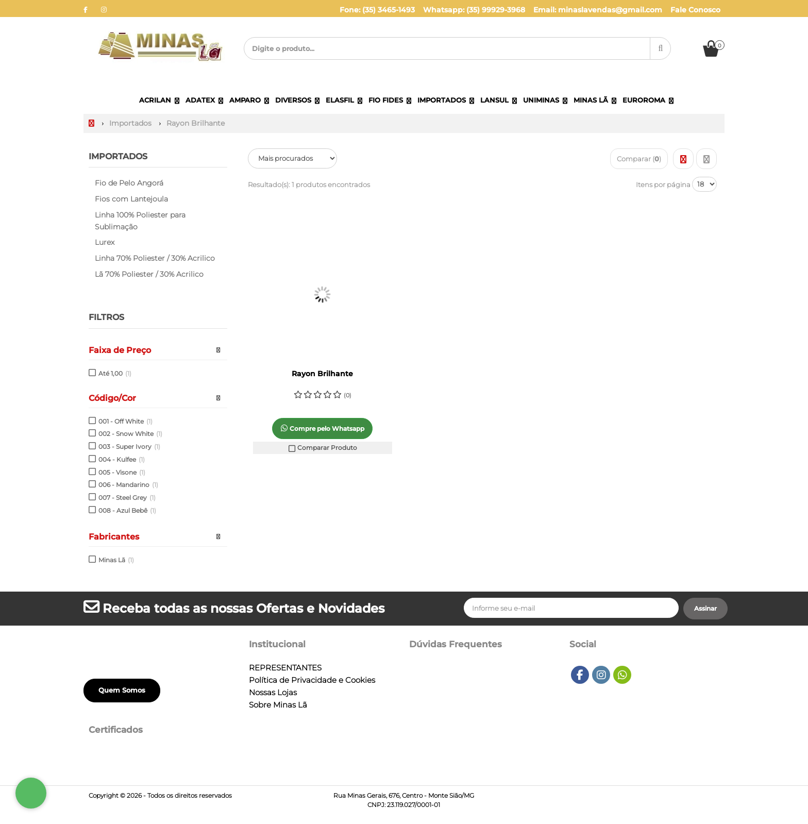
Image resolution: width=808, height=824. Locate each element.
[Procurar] (660, 48)
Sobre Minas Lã (278, 705)
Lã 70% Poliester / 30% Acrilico (149, 274)
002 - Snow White (130, 434)
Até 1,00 (114, 373)
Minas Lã (116, 560)
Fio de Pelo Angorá (129, 183)
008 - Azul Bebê (127, 510)
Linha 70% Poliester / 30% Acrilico (155, 258)
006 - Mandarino (128, 485)
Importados (118, 156)
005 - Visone (121, 472)
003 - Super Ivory (129, 446)
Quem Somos (121, 690)
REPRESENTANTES (285, 667)
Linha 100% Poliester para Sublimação (140, 220)
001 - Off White (125, 421)
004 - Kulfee (121, 459)
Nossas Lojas (273, 692)
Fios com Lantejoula (131, 199)
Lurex (104, 242)
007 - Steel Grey (127, 497)
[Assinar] (705, 608)
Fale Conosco (695, 9)
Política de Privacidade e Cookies (312, 680)
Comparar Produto (322, 448)
